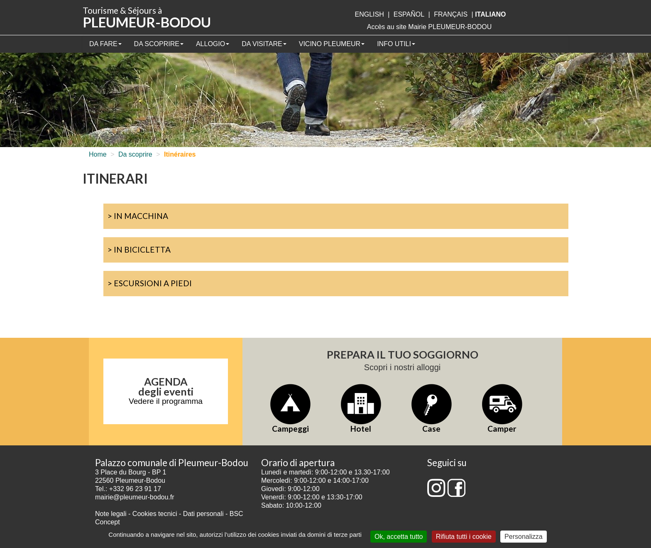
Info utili (396, 43)
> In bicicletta (139, 249)
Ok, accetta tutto (398, 536)
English (369, 14)
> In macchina (138, 216)
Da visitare (264, 43)
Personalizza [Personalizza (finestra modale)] (523, 536)
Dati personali (203, 513)
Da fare (105, 43)
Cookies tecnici (155, 513)
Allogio (212, 43)
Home (98, 154)
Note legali (111, 513)
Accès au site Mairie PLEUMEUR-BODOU (429, 26)
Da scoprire (159, 43)
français (450, 14)
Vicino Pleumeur (332, 43)
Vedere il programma (166, 401)
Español (409, 14)
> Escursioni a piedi (150, 283)
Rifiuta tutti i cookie (464, 536)
